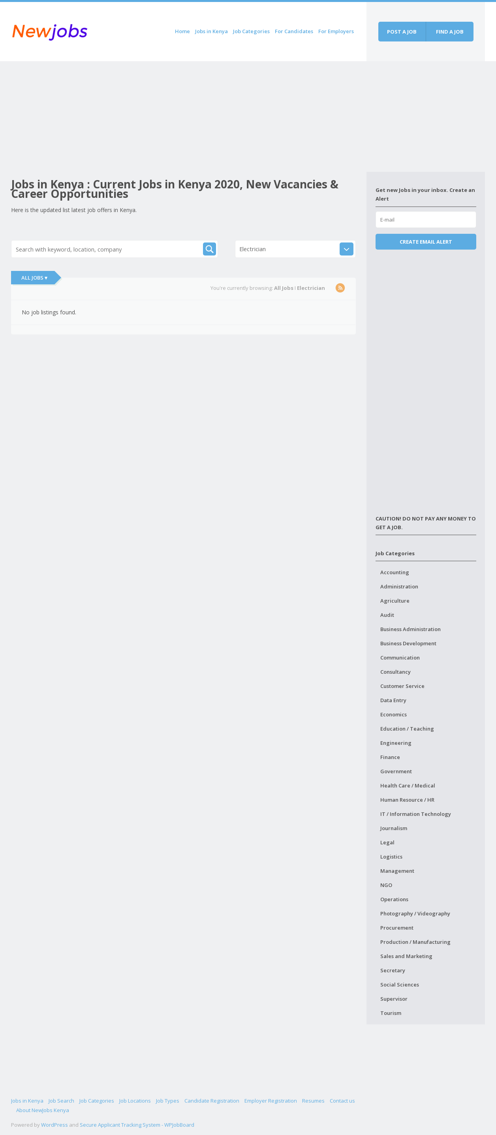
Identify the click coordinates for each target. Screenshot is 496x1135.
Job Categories (251, 31)
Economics (393, 714)
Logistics (391, 856)
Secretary (392, 970)
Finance (390, 757)
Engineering (395, 742)
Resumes (313, 1100)
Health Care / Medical (407, 785)
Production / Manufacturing (415, 941)
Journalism (393, 828)
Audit (387, 614)
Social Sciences (399, 984)
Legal (387, 842)
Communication (400, 657)
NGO (386, 885)
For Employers (336, 31)
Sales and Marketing (406, 956)
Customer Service (402, 686)
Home (182, 31)
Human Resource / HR (407, 799)
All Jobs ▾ (34, 277)
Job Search (61, 1100)
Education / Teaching (407, 728)
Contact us (342, 1100)
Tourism (390, 1013)
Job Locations (135, 1100)
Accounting (394, 572)
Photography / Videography (415, 913)
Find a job (450, 31)
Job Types (167, 1100)
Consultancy (395, 671)
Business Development (408, 643)
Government (396, 771)
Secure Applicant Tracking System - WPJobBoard (137, 1124)
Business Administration (410, 629)
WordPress (54, 1124)
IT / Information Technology (415, 813)
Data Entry (393, 700)
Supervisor (394, 998)
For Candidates (294, 31)
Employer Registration (270, 1100)
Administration (399, 586)
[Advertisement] (188, 116)
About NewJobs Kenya (42, 1110)
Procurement (396, 927)
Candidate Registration (211, 1100)
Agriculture (395, 600)
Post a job (402, 31)
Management (397, 870)
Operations (394, 899)
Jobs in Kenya (211, 31)
